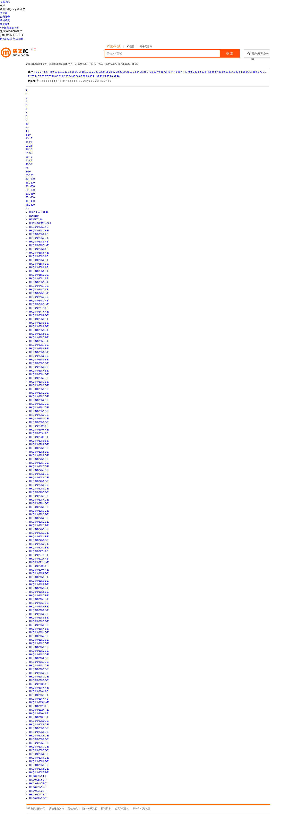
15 (73, 71)
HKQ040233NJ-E (38, 433)
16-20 (29, 142)
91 (94, 76)
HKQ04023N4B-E (39, 378)
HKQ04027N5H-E (39, 245)
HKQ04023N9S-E (39, 315)
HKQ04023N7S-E (39, 337)
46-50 (29, 164)
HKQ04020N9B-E (39, 728)
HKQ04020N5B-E (39, 772)
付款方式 (73, 808)
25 (107, 71)
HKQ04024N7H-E (39, 293)
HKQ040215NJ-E (38, 698)
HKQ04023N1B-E (39, 411)
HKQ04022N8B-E (39, 459)
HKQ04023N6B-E (39, 356)
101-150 (30, 179)
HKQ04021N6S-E (39, 606)
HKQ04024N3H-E (39, 304)
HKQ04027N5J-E (38, 241)
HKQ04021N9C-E (39, 577)
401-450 (30, 201)
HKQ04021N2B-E (39, 658)
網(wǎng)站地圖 (141, 808)
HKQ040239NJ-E (38, 426)
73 (32, 76)
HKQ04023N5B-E (39, 367)
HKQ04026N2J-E (38, 256)
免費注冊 (5, 16)
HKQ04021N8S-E (39, 584)
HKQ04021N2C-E (39, 654)
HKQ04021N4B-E (39, 636)
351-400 (30, 197)
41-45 (29, 160)
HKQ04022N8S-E (39, 451)
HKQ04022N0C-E (39, 544)
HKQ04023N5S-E (39, 359)
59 (223, 71)
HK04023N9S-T (38, 787)
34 (138, 71)
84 (70, 76)
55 (209, 71)
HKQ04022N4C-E (39, 499)
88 (84, 76)
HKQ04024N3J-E (38, 300)
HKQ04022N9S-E (39, 440)
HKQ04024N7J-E (38, 289)
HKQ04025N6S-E (39, 263)
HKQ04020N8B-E (39, 739)
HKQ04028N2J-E (38, 234)
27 (114, 71)
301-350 (30, 193)
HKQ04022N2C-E (39, 521)
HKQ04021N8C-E (39, 588)
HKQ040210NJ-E (38, 713)
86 (77, 76)
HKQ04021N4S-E (39, 628)
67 (250, 71)
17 (79, 71)
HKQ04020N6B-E (39, 761)
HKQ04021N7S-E (39, 595)
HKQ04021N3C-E (39, 643)
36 (144, 71)
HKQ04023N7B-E (39, 344)
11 (59, 71)
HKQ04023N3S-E (39, 381)
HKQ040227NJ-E (38, 551)
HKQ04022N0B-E (39, 547)
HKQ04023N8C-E (39, 330)
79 (53, 76)
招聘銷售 (106, 808)
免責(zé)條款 (122, 808)
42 (165, 71)
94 (104, 76)
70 (261, 71)
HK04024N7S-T (38, 783)
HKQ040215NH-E (39, 702)
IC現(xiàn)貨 (114, 46)
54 (206, 71)
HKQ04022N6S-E (39, 473)
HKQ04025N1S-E (39, 274)
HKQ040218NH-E (39, 687)
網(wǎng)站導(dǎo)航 (11, 38)
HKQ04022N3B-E (39, 514)
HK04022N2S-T (38, 798)
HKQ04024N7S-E (39, 285)
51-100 (29, 175)
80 (56, 76)
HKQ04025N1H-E (39, 282)
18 (83, 71)
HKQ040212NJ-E (38, 706)
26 (110, 71)
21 (93, 71)
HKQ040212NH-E (39, 709)
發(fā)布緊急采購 (260, 55)
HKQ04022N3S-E (39, 507)
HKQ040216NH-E (39, 695)
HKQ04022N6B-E (39, 481)
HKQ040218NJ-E (38, 684)
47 (182, 71)
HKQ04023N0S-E (39, 414)
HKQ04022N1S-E (39, 529)
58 (220, 71)
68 (254, 71)
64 (240, 71)
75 (39, 76)
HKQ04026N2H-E (39, 260)
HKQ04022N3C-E (39, 510)
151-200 (30, 182)
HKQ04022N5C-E (39, 488)
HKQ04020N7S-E (39, 743)
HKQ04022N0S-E (39, 540)
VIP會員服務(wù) (9, 27)
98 (118, 76)
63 (237, 71)
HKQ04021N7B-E (39, 602)
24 (103, 71)
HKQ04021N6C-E (39, 610)
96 (111, 76)
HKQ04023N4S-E (39, 370)
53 (202, 71)
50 (192, 71)
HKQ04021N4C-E (39, 632)
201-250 (30, 186)
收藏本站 (5, 1)
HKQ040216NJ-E (38, 691)
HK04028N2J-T (37, 776)
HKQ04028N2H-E (39, 238)
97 (114, 76)
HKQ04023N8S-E (39, 326)
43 (168, 71)
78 (50, 76)
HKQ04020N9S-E (39, 720)
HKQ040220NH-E (39, 569)
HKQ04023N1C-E (39, 407)
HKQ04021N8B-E (39, 591)
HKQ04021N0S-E (39, 673)
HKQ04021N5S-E (39, 617)
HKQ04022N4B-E (39, 503)
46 (178, 71)
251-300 (30, 190)
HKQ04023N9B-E (39, 322)
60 (226, 71)
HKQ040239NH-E (39, 429)
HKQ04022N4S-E (39, 496)
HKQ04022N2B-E (39, 525)
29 (120, 71)
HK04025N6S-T (38, 779)
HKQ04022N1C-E (39, 532)
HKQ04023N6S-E (39, 348)
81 (60, 76)
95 (108, 76)
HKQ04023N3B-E (39, 389)
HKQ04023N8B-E (39, 333)
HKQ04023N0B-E (39, 422)
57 (216, 71)
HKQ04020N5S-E (39, 765)
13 (66, 71)
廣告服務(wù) (56, 808)
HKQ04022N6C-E (39, 477)
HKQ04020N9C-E (39, 724)
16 (76, 71)
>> (27, 127)
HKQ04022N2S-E (39, 518)
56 (213, 71)
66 (247, 71)
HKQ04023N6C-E (39, 352)
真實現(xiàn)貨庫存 (59, 63)
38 (151, 71)
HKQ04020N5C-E (39, 768)
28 (117, 71)
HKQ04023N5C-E (39, 363)
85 (73, 76)
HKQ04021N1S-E (39, 661)
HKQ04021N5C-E (39, 621)
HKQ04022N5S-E (39, 485)
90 (90, 76)
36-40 (29, 156)
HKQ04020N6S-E (39, 754)
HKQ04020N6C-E (39, 757)
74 (36, 76)
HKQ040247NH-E (39, 311)
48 (185, 71)
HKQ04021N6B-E (39, 614)
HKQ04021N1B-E (39, 669)
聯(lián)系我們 (89, 808)
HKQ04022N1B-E (39, 536)
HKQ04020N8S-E (39, 732)
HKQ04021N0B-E (39, 680)
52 (199, 71)
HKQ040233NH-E (39, 437)
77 (46, 76)
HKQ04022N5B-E (39, 492)
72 (29, 76)
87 (80, 76)
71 (264, 71)
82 (63, 76)
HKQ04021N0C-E (39, 676)
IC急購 (130, 46)
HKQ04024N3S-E (39, 297)
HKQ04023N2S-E (39, 392)
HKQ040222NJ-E (38, 558)
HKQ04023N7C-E (39, 341)
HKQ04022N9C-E (39, 444)
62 (233, 71)
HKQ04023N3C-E (39, 385)
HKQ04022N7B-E (39, 470)
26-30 (29, 149)
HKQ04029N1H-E (39, 230)
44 (172, 71)
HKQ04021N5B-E (39, 625)
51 (196, 71)
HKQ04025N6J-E (38, 267)
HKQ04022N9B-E (39, 448)
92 (97, 76)
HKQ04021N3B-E (39, 647)
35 (141, 71)
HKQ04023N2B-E (39, 400)
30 (124, 71)
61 (230, 71)
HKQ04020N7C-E (39, 746)
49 (189, 71)
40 (158, 71)
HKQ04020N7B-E (39, 750)
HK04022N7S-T (38, 794)
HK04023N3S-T (38, 790)
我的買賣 (5, 20)
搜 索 (229, 53)
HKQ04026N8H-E (39, 252)
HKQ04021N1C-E (39, 665)
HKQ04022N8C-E (39, 455)
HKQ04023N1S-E (39, 403)
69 (257, 71)
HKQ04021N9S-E (39, 573)
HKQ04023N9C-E (39, 319)
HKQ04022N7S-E (39, 462)
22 (97, 71)
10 (55, 71)
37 (148, 71)
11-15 (29, 138)
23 (100, 71)
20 (90, 71)
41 (161, 71)
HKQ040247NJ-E (38, 308)
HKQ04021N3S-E (39, 639)
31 (127, 71)
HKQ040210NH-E (39, 717)
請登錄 (3, 12)
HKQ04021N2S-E (39, 650)
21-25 (29, 145)
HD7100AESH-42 (39, 212)
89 (87, 76)
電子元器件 (146, 46)
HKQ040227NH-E (39, 555)
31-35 (29, 153)
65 (244, 71)
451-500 (30, 204)
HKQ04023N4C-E (39, 374)
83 (67, 76)
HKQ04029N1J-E (38, 226)
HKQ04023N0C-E (39, 418)
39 (155, 71)
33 (134, 71)
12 (62, 71)
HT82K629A (36, 219)
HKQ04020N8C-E (39, 735)
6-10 (28, 134)
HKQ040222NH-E (39, 562)
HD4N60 (34, 215)
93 (101, 76)
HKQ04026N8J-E (38, 249)
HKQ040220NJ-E (38, 566)
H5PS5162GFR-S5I (40, 223)
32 (131, 71)
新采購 (4, 24)
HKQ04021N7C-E (39, 599)
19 (86, 71)
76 (43, 76)
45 (175, 71)
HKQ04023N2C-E (39, 396)
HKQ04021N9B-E (39, 580)
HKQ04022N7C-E (39, 466)
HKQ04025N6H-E (39, 271)
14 (69, 71)
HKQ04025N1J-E (38, 278)
